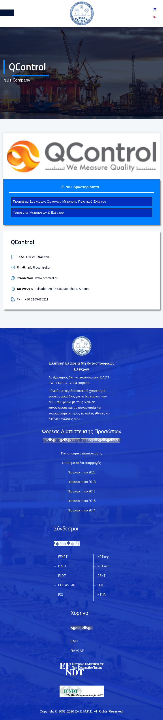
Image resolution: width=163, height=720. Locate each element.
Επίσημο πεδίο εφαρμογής (81, 462)
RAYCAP (77, 650)
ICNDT (62, 566)
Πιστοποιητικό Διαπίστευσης (81, 453)
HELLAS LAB (66, 585)
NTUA (101, 594)
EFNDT (63, 556)
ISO (60, 594)
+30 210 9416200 (38, 257)
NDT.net (103, 566)
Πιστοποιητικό (81, 472)
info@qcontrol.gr (39, 267)
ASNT (101, 575)
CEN (100, 585)
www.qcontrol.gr (46, 278)
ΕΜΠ (74, 641)
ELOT (62, 575)
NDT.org (103, 556)
